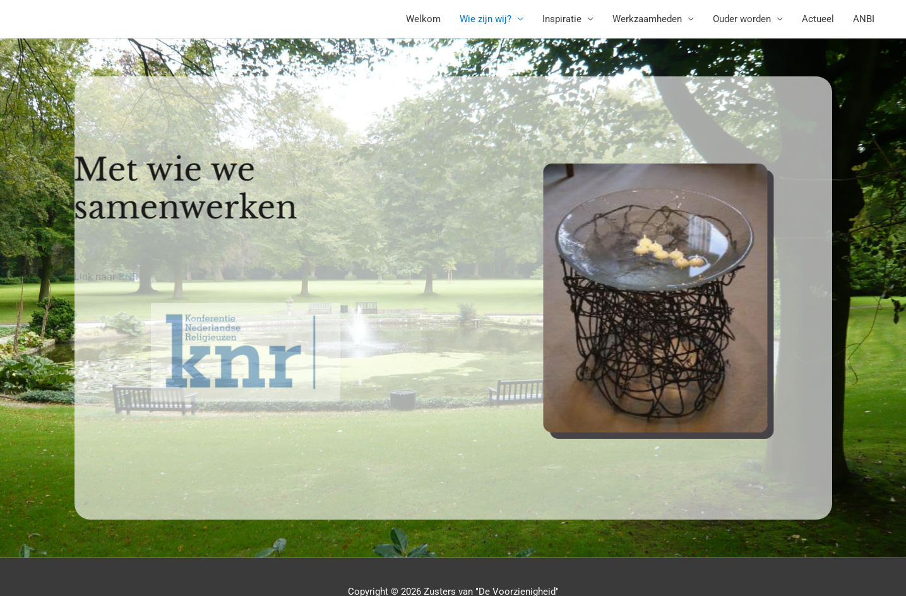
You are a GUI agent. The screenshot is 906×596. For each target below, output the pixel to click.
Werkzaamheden (647, 19)
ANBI (863, 19)
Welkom (423, 19)
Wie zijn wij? (485, 19)
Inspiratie (561, 19)
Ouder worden (742, 19)
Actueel (818, 19)
